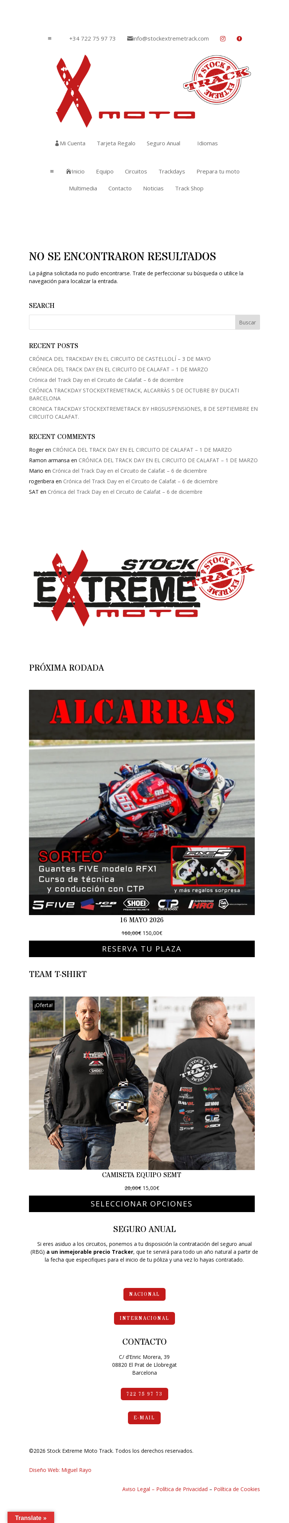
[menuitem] (90, 38)
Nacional (144, 1294)
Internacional (144, 1318)
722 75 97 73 (144, 1394)
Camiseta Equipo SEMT (141, 1175)
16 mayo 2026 (142, 920)
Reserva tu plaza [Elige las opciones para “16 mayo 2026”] (142, 949)
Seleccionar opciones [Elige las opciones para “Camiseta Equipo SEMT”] (142, 1204)
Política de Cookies (237, 1489)
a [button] (49, 38)
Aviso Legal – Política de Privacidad (165, 1489)
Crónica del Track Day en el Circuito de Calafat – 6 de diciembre (106, 379)
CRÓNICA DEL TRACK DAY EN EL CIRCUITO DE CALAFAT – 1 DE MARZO (118, 369)
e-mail (144, 1417)
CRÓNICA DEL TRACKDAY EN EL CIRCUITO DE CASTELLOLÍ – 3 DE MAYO (120, 358)
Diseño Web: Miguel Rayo (60, 1469)
